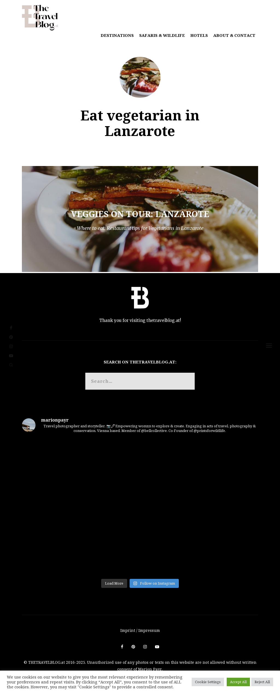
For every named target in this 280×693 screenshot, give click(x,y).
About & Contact (234, 35)
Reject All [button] (262, 681)
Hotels (199, 35)
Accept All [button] (238, 681)
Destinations (117, 35)
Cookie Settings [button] (208, 681)
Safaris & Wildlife (162, 35)
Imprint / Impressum (140, 630)
